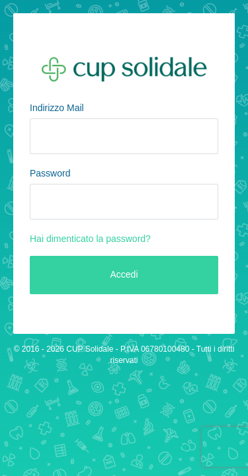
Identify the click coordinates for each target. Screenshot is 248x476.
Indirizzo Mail (57, 107)
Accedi (124, 274)
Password (50, 173)
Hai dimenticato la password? (90, 238)
